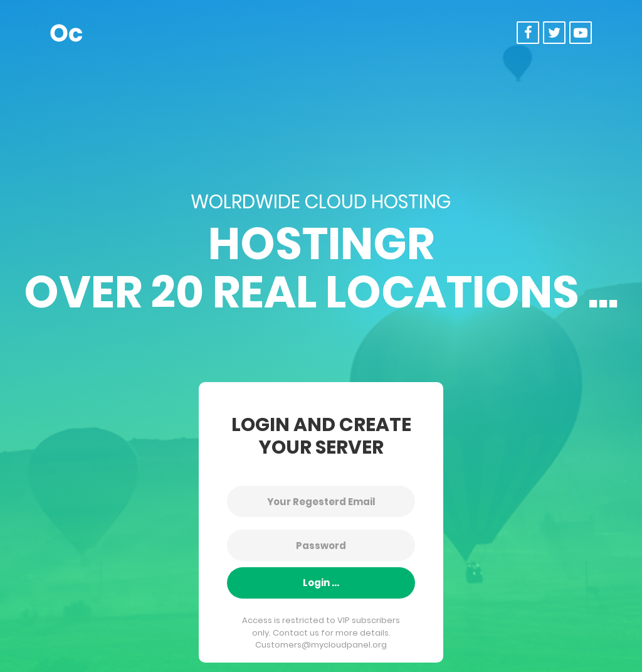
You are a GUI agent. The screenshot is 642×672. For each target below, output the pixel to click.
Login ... (321, 582)
